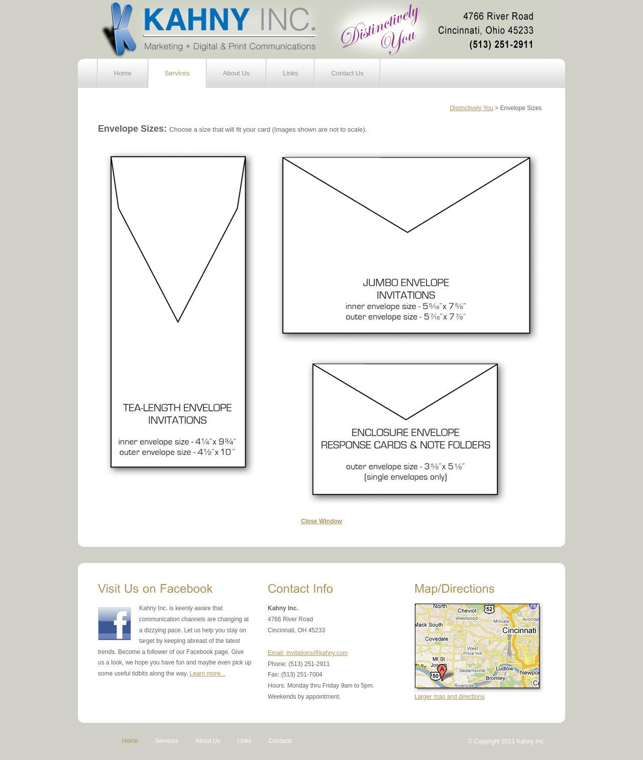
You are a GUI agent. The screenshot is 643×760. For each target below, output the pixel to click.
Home (123, 73)
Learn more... (208, 673)
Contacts (280, 740)
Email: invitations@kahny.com (308, 652)
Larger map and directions (449, 696)
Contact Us (347, 73)
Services (177, 73)
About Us (236, 73)
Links (290, 73)
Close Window (321, 521)
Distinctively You (471, 108)
